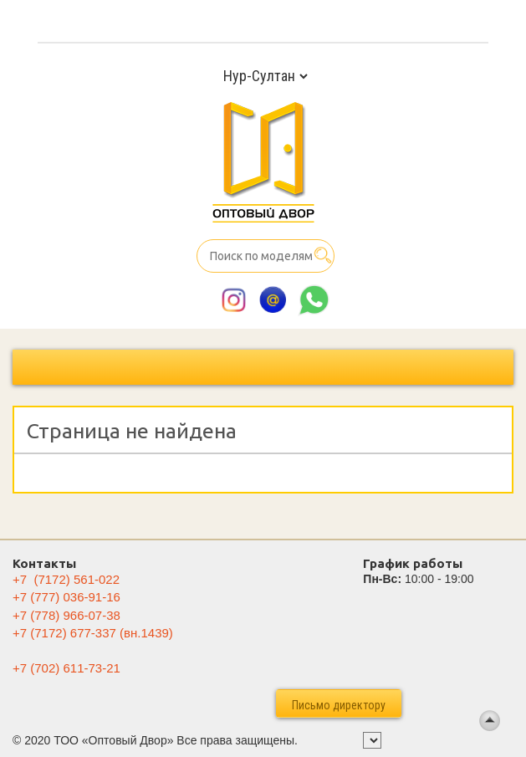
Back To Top (489, 720)
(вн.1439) (93, 633)
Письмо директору (339, 705)
